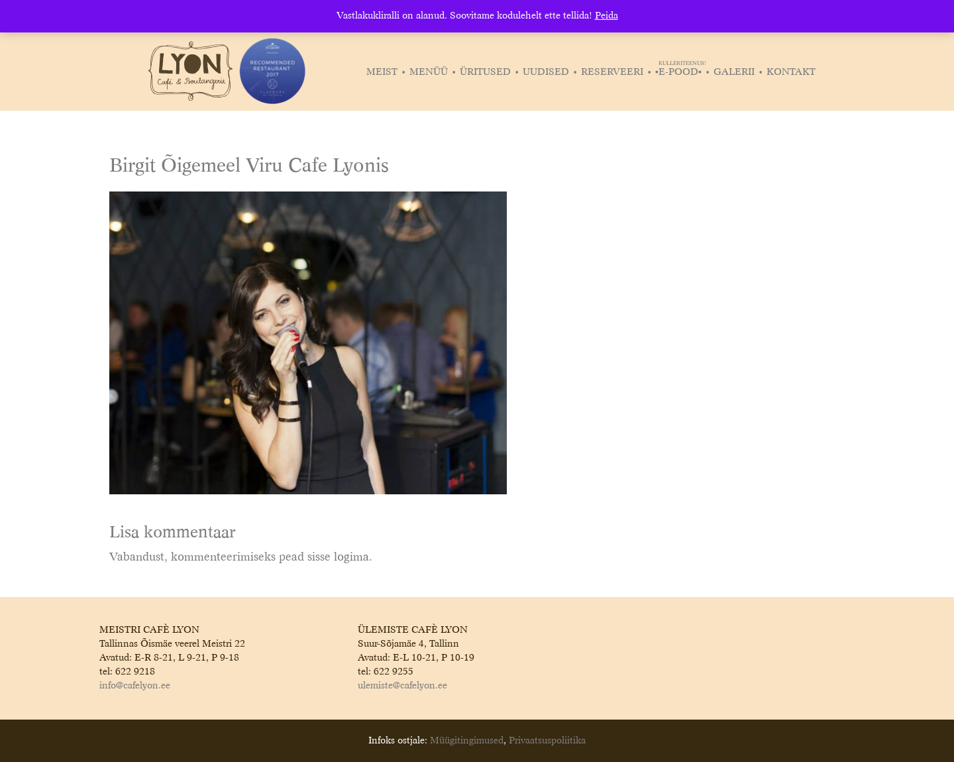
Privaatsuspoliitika (547, 740)
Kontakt (791, 72)
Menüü (428, 72)
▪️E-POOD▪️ (680, 72)
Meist (382, 72)
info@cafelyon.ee (134, 685)
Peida (606, 16)
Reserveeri (612, 72)
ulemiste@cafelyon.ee (402, 685)
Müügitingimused (467, 740)
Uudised (546, 72)
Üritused (485, 72)
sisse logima (338, 557)
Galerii (734, 72)
